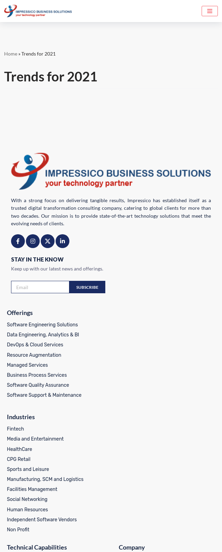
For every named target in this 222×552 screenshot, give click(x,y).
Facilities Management (140, 385)
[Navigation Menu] (210, 11)
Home (10, 54)
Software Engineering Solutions (42, 325)
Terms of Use (114, 539)
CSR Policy (146, 539)
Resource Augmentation (34, 355)
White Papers (130, 515)
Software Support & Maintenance (44, 395)
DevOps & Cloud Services (35, 345)
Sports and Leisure (136, 365)
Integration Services (29, 504)
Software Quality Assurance (38, 385)
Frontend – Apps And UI (33, 484)
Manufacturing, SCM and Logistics (153, 375)
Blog (120, 474)
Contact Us (127, 494)
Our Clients (127, 464)
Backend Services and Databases (44, 464)
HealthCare (128, 345)
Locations (126, 504)
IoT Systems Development (36, 494)
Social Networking (135, 395)
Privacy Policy (79, 539)
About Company (133, 454)
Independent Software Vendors (150, 415)
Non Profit (126, 425)
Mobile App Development (34, 474)
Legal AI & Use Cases (30, 454)
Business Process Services (37, 375)
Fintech (124, 325)
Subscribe (87, 287)
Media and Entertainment (143, 335)
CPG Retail (127, 355)
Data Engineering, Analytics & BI (43, 335)
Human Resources (135, 405)
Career (122, 484)
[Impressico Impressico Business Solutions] (38, 11)
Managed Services (27, 365)
